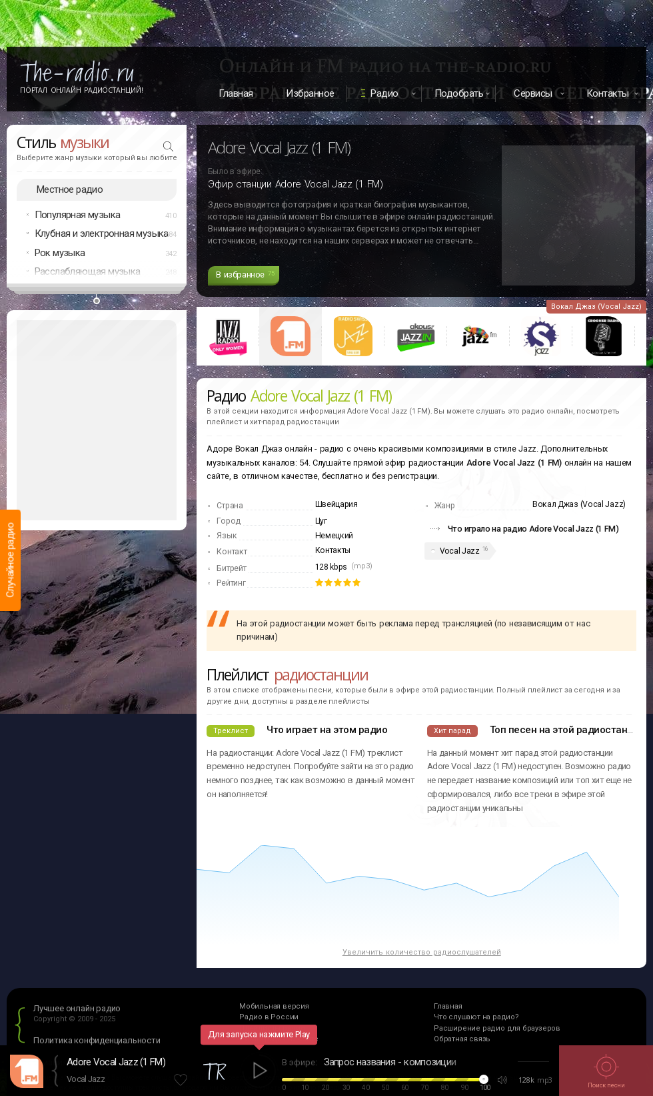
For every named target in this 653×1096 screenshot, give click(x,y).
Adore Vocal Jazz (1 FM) (116, 1062)
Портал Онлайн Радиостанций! (81, 90)
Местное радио (70, 189)
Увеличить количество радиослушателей (421, 952)
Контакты (333, 550)
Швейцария (336, 504)
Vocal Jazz (460, 551)
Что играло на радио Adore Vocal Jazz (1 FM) (533, 529)
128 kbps (331, 567)
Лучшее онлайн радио (77, 1008)
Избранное (310, 93)
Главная (236, 93)
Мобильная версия (274, 1006)
